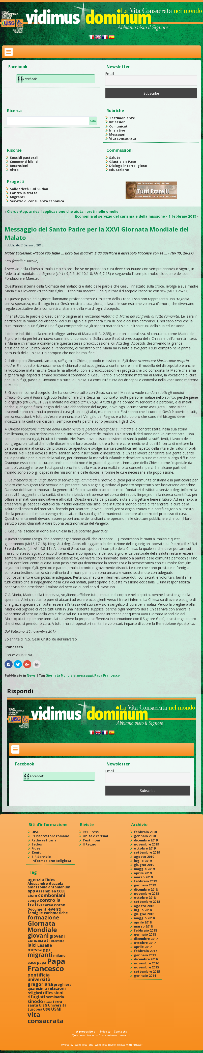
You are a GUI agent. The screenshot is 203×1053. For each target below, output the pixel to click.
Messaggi (117, 134)
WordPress (81, 1044)
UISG (36, 832)
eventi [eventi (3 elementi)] (55, 909)
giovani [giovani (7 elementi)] (38, 935)
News (31, 675)
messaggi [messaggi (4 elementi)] (38, 949)
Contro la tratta (23, 193)
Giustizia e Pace (122, 161)
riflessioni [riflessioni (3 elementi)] (53, 992)
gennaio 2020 (145, 836)
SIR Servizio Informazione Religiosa (51, 858)
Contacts (120, 1031)
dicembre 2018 (146, 889)
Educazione (119, 169)
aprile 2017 (143, 946)
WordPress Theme (105, 1044)
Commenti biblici (24, 161)
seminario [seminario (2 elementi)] (55, 996)
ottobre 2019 (145, 848)
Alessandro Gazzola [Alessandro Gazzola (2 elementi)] (45, 883)
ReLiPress (91, 832)
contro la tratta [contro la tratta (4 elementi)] (44, 902)
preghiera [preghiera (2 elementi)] (63, 984)
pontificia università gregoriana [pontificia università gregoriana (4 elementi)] (40, 979)
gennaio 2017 (145, 955)
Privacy (105, 1031)
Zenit (36, 852)
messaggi (85, 675)
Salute (114, 157)
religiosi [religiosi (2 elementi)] (34, 992)
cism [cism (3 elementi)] (32, 895)
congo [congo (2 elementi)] (33, 900)
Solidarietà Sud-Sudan (29, 189)
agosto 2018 (144, 906)
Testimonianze (122, 118)
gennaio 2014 (145, 975)
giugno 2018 (144, 914)
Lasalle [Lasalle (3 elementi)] (44, 945)
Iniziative (117, 130)
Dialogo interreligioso (128, 165)
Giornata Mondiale (61, 675)
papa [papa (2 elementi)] (41, 962)
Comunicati (119, 126)
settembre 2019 (147, 852)
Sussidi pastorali (24, 157)
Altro (14, 169)
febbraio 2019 (145, 881)
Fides (36, 848)
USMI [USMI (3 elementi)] (56, 1009)
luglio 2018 (143, 910)
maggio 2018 (144, 918)
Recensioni (19, 165)
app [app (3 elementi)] (31, 891)
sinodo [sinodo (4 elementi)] (35, 1001)
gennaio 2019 (145, 885)
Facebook (17, 66)
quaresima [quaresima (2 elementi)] (37, 988)
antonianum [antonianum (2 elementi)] (59, 887)
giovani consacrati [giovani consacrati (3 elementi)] (46, 938)
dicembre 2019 (146, 840)
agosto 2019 (144, 856)
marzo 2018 (143, 926)
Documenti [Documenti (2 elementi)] (37, 909)
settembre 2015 (147, 971)
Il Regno (89, 844)
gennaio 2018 (145, 934)
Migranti (17, 197)
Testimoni (91, 840)
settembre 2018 (147, 901)
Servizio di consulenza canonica (37, 201)
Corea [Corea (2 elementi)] (48, 905)
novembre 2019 (146, 844)
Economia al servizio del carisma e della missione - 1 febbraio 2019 (135, 216)
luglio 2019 (143, 860)
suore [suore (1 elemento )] (48, 1002)
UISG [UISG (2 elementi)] (43, 1005)
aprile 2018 (143, 922)
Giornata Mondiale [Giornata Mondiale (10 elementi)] (42, 926)
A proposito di (86, 1031)
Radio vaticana (44, 840)
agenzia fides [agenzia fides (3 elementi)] (41, 879)
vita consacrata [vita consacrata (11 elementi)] (45, 1017)
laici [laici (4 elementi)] (32, 945)
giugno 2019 (144, 864)
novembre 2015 (146, 967)
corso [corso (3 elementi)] (59, 905)
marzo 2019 (143, 877)
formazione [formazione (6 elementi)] (43, 917)
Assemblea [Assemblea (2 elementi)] (46, 891)
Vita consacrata (122, 138)
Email (109, 73)
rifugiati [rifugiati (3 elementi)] (36, 996)
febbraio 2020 (145, 832)
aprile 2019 (143, 873)
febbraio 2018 (145, 930)
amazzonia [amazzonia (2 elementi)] (37, 887)
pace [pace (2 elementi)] (31, 962)
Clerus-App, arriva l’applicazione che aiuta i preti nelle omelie (63, 211)
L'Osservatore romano (50, 836)
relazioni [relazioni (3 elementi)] (57, 988)
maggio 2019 (144, 868)
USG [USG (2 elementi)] (46, 1009)
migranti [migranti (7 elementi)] (39, 955)
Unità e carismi (95, 836)
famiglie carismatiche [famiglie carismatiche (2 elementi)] (47, 912)
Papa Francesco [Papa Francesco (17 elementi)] (46, 964)
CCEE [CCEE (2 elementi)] (61, 891)
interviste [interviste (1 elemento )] (57, 941)
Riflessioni (118, 122)
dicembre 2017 (146, 938)
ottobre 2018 (145, 897)
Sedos (37, 844)
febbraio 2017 (145, 950)
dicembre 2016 (146, 959)
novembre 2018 (146, 893)
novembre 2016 (146, 963)
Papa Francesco (107, 675)
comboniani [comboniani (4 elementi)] (51, 895)
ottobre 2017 (145, 942)
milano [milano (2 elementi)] (59, 955)
